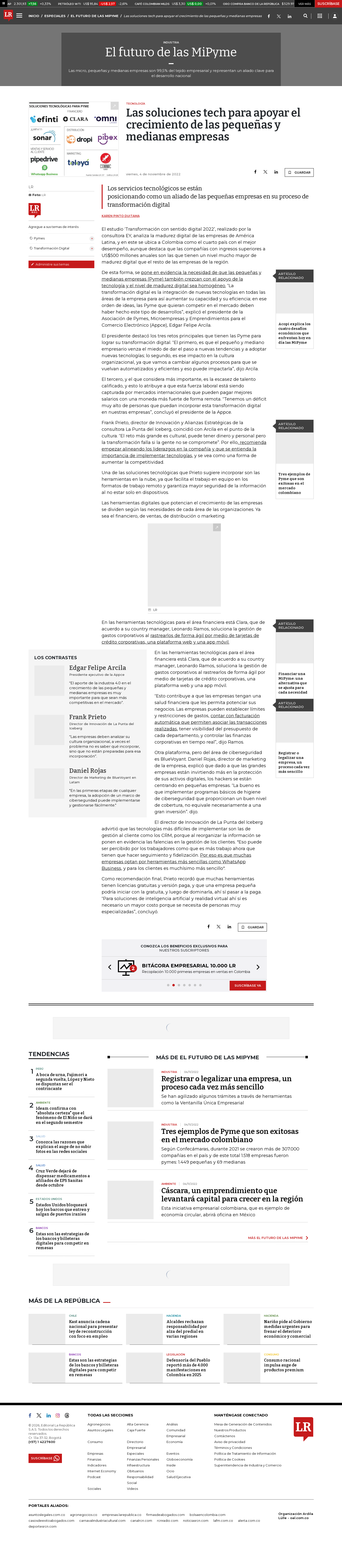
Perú (39, 1068)
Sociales (94, 1489)
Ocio (170, 1471)
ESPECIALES (55, 16)
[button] (108, 968)
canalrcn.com (141, 1520)
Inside (171, 1465)
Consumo (271, 1354)
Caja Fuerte (136, 1430)
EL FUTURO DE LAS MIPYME (94, 16)
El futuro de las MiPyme (171, 52)
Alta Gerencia (137, 1424)
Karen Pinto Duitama (121, 216)
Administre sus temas (50, 264)
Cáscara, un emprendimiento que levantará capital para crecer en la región (232, 1194)
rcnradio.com (167, 1520)
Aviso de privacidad (229, 1442)
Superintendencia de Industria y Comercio (248, 1465)
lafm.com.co (223, 1520)
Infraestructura (138, 1465)
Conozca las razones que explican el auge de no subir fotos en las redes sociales (63, 1147)
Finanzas (94, 1459)
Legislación (175, 1354)
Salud (40, 1136)
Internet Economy (102, 1471)
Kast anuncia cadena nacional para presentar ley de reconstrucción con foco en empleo (93, 1329)
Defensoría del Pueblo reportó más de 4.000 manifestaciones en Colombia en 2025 (188, 1367)
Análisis (172, 1424)
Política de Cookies (229, 1459)
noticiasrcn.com (195, 1520)
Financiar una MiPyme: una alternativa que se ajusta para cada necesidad (292, 683)
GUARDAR (299, 172)
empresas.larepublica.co (121, 1515)
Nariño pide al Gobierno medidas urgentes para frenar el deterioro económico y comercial (288, 1329)
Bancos (42, 1228)
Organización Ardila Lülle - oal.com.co (295, 1516)
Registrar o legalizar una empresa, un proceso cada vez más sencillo (294, 762)
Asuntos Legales (100, 1430)
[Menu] (20, 15)
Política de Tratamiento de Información (245, 1453)
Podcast (94, 1477)
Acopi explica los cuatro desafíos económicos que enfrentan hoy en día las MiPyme (294, 333)
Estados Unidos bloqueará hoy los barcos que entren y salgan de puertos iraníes (62, 1210)
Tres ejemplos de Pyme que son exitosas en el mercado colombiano (294, 483)
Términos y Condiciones (233, 1448)
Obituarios (135, 1471)
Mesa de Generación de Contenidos (243, 1424)
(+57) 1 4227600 (42, 1442)
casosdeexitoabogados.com (51, 1520)
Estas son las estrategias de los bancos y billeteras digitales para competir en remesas (62, 1241)
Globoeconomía (179, 1459)
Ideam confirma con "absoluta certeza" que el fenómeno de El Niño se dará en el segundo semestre (64, 1115)
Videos (132, 1489)
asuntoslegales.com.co (47, 1515)
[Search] (305, 16)
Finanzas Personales (143, 1459)
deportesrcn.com (43, 1526)
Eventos (172, 1453)
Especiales (135, 1453)
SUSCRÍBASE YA (248, 985)
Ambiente (43, 1102)
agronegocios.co (83, 1515)
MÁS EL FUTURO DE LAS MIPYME (275, 1238)
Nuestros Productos (230, 1430)
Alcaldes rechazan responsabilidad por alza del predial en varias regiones (186, 1329)
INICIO (34, 16)
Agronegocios (99, 1424)
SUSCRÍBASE (328, 3)
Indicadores (97, 1465)
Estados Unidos (49, 1199)
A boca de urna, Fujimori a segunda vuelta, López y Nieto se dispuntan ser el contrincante (65, 1081)
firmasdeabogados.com (165, 1515)
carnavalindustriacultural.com (102, 1520)
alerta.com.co (249, 1520)
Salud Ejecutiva (178, 1477)
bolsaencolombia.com (207, 1515)
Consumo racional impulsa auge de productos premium (284, 1365)
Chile (73, 1315)
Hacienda (173, 1315)
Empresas (95, 1453)
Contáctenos (224, 1436)
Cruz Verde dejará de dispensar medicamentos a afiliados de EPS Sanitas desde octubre (63, 1178)
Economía (174, 1442)
